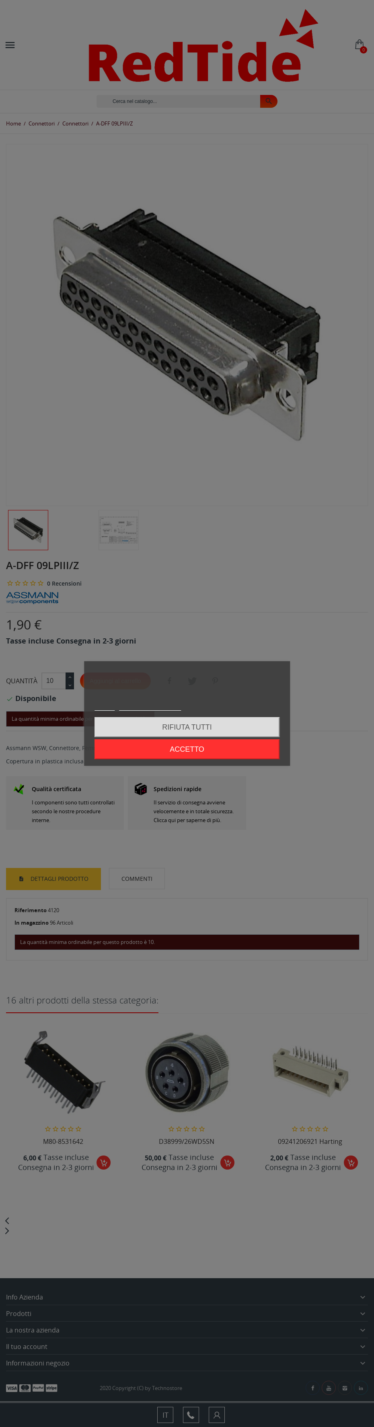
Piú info (105, 706)
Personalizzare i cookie (150, 706)
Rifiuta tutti (187, 727)
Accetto (187, 749)
